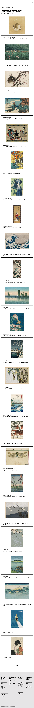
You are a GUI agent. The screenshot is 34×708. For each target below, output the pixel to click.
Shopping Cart (29, 687)
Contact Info (28, 686)
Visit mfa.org (3, 688)
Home (2, 7)
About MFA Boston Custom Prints (29, 682)
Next (17, 665)
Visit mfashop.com (4, 687)
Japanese (11, 7)
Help (27, 684)
